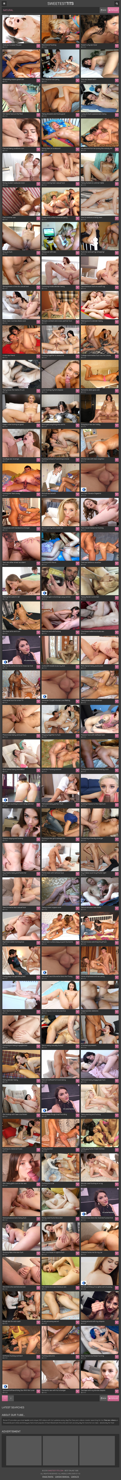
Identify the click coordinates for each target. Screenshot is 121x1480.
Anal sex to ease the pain (12, 45)
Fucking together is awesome (53, 355)
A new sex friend (9, 355)
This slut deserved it (88, 79)
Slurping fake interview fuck (13, 1252)
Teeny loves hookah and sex (91, 700)
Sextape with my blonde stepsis (93, 1390)
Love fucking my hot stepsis (52, 390)
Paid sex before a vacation (91, 562)
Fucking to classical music (12, 1149)
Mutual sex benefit (49, 493)
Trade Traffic (48, 1477)
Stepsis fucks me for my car (91, 1252)
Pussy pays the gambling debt (14, 976)
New (103, 10)
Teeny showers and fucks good (53, 114)
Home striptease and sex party (93, 976)
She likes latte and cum (11, 631)
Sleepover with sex (49, 252)
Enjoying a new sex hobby (90, 424)
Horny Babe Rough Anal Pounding (54, 1114)
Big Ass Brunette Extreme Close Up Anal (18, 666)
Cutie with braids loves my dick (53, 666)
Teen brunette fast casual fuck (14, 907)
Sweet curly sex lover (89, 45)
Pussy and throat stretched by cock (95, 769)
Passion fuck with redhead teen (93, 735)
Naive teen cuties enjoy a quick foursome (57, 942)
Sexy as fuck (7, 252)
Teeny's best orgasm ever (51, 907)
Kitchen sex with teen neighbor (92, 459)
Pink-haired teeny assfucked (92, 666)
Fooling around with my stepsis (92, 1321)
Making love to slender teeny (92, 321)
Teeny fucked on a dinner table (92, 183)
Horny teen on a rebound (51, 148)
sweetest (60, 3)
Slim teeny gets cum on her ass (14, 1183)
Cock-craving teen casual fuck (53, 183)
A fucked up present (88, 1045)
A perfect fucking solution (51, 769)
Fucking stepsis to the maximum (93, 804)
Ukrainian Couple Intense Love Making (56, 700)
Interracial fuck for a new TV (13, 700)
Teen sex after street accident (14, 562)
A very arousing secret (50, 1321)
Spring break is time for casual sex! (16, 286)
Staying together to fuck (51, 735)
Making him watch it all (11, 597)
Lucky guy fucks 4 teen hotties (92, 1149)
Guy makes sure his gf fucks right (93, 873)
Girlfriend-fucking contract (13, 1356)
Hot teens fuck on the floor (13, 114)
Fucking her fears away (11, 493)
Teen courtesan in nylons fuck (53, 1252)
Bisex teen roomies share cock (14, 321)
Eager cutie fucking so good (13, 424)
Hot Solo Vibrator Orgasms (91, 493)
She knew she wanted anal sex (14, 1287)
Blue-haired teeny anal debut (14, 769)
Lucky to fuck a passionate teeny (93, 114)
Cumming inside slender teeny (53, 286)
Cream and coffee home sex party (54, 217)
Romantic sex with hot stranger (54, 1390)
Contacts (75, 1477)
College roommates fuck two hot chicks (96, 355)
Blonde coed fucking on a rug (92, 1183)
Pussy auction (47, 1149)
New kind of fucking (49, 45)
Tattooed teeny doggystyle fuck (93, 1080)
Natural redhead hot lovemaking (54, 1080)
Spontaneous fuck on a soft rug (93, 286)
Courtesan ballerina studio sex (92, 631)
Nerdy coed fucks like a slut (52, 1218)
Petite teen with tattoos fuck (53, 873)
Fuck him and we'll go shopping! (92, 252)
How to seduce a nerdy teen (91, 217)
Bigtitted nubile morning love (13, 942)
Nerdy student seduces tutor (14, 183)
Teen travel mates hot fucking (92, 528)
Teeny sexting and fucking (91, 1114)
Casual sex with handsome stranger (16, 528)
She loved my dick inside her (52, 528)
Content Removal (62, 1477)
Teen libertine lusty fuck (12, 1011)
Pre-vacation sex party (50, 79)
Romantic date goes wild (90, 390)
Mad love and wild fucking (51, 631)
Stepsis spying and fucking (13, 838)
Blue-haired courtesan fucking (92, 1356)
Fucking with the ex (49, 562)
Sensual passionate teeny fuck (14, 1218)
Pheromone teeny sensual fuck (14, 735)
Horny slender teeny (10, 1080)
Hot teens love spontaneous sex (54, 1287)
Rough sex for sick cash (12, 1321)
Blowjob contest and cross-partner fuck (57, 321)
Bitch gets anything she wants (53, 424)
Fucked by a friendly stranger (92, 838)
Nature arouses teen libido (91, 907)
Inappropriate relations (89, 1011)
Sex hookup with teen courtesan (15, 1114)
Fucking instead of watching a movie (55, 459)
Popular (113, 10)
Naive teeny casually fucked (52, 1045)
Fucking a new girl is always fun (53, 838)
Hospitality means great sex (13, 79)
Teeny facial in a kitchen (90, 597)
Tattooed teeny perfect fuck (52, 804)
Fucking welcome (48, 1356)
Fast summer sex (9, 217)
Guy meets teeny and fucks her (14, 873)
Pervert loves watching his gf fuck (94, 942)
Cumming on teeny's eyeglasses (15, 1045)
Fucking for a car (48, 1183)
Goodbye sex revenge (11, 459)
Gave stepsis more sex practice (54, 1011)
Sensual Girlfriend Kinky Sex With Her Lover (19, 1390)
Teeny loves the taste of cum (14, 390)
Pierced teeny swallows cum (13, 148)
